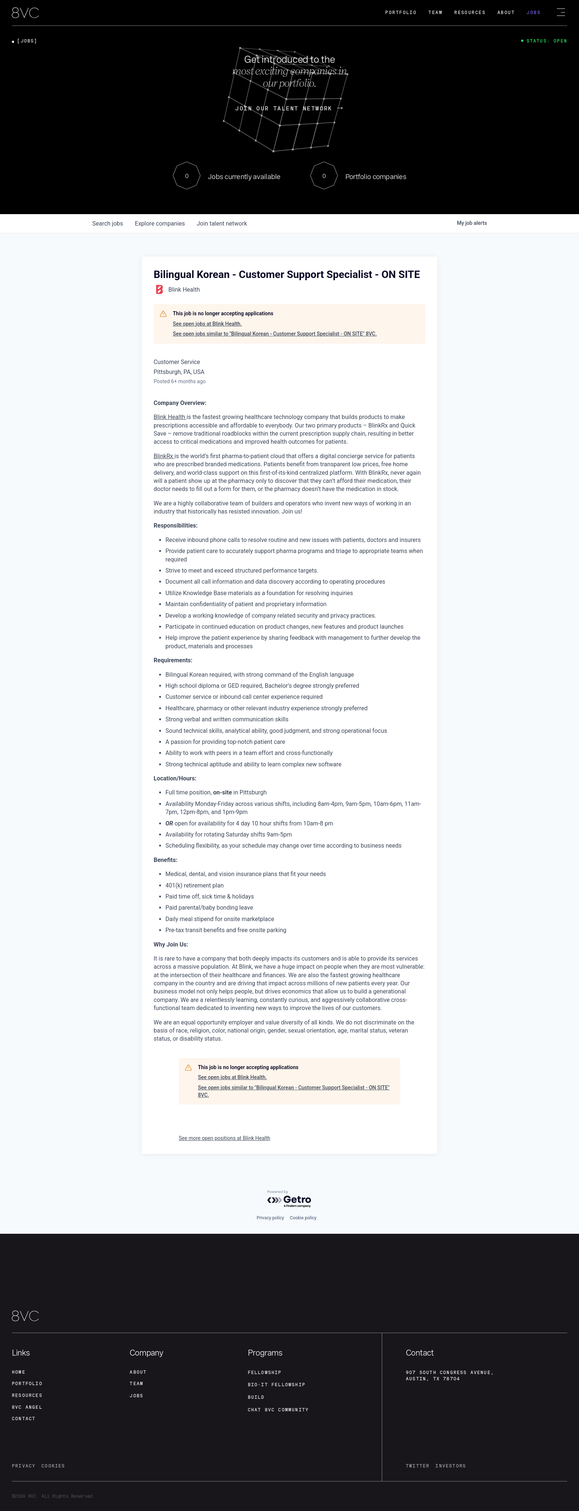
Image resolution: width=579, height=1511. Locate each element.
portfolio (27, 1383)
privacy (23, 1466)
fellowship (265, 1372)
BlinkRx (164, 456)
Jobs (534, 12)
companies (160, 223)
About (506, 12)
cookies (53, 1466)
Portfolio (401, 12)
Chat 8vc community (278, 1409)
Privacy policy (270, 1217)
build (256, 1397)
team (136, 1383)
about (138, 1371)
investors (450, 1466)
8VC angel (27, 1407)
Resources (470, 12)
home (18, 1371)
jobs (107, 223)
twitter (417, 1466)
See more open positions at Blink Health (224, 1138)
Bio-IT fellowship (276, 1384)
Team (435, 12)
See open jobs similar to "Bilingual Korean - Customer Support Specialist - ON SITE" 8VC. (275, 334)
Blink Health (170, 416)
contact (23, 1419)
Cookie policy (303, 1217)
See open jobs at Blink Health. (207, 324)
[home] (25, 13)
